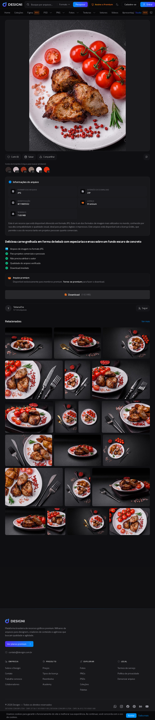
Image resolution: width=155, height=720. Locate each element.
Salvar (29, 156)
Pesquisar (80, 4)
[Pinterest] (134, 706)
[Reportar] (146, 157)
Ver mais (146, 321)
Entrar (147, 4)
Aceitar (131, 715)
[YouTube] (147, 706)
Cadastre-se (130, 4)
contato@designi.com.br (20, 652)
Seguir (143, 308)
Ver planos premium (19, 644)
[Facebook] (128, 706)
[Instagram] (121, 706)
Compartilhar (47, 156)
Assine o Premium (102, 4)
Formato (64, 4)
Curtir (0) (13, 156)
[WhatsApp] (115, 706)
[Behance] (140, 706)
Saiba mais (143, 715)
